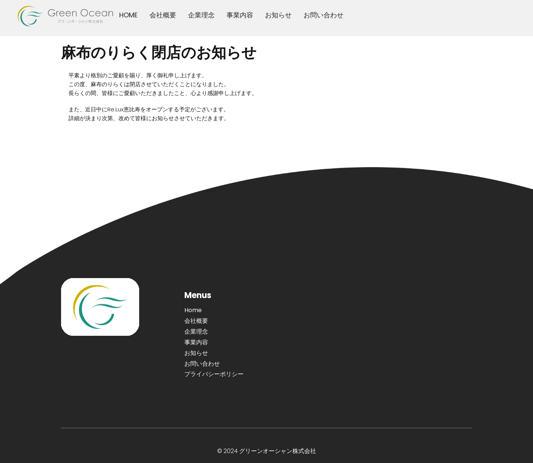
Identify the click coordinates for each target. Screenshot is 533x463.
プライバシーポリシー (214, 374)
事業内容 (240, 15)
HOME (128, 15)
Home (193, 310)
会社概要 (163, 15)
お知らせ (278, 15)
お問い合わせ (323, 15)
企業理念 (201, 15)
